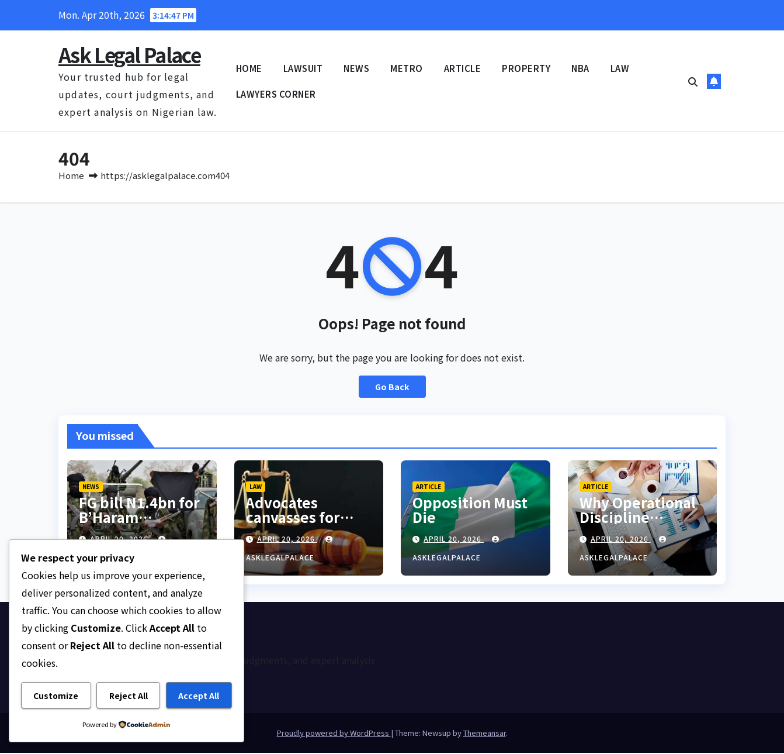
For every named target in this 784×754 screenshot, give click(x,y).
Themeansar (484, 733)
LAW (620, 68)
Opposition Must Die (470, 510)
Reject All (128, 695)
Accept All (198, 695)
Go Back (392, 388)
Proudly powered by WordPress (334, 733)
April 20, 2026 (287, 540)
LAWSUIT (303, 68)
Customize (55, 695)
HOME (249, 68)
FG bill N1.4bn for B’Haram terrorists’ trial (139, 518)
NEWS (356, 68)
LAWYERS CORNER (276, 94)
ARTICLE (462, 68)
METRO (406, 68)
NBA (580, 68)
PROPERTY (526, 68)
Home (71, 176)
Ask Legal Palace (129, 54)
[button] (693, 81)
